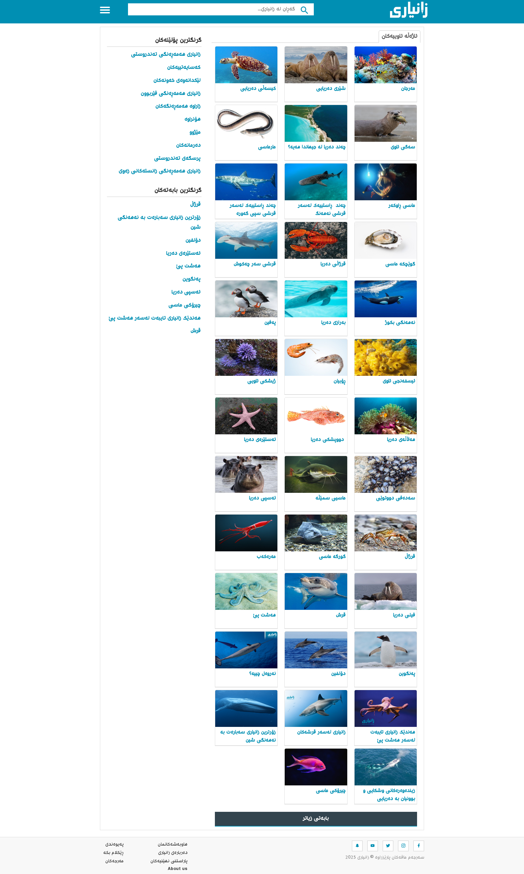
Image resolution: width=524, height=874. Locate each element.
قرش (195, 331)
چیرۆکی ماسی (184, 305)
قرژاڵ (195, 205)
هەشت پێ (188, 266)
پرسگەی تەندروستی (177, 158)
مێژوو (195, 132)
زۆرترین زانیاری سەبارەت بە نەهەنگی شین (159, 222)
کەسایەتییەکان (184, 68)
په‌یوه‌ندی (114, 844)
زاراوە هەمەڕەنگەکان (178, 106)
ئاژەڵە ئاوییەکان (399, 36)
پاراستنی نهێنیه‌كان (168, 861)
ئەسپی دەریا (186, 292)
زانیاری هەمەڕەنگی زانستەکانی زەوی (160, 171)
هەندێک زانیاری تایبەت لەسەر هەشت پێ (155, 318)
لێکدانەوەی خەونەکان (177, 81)
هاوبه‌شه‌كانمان (172, 844)
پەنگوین (191, 279)
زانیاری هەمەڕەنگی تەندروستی (166, 55)
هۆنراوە (192, 119)
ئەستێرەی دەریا (183, 253)
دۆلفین (193, 240)
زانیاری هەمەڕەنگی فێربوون (171, 94)
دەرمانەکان (188, 145)
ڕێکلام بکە (113, 853)
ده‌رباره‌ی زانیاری (172, 853)
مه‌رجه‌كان (114, 861)
